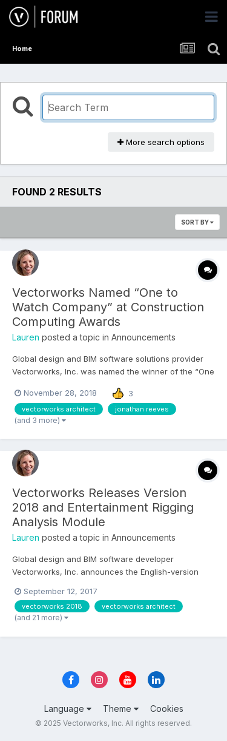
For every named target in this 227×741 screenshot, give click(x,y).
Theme (121, 708)
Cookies (166, 708)
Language (67, 708)
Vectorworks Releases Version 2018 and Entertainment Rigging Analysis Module (103, 507)
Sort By (197, 222)
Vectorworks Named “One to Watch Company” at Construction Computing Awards (108, 307)
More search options (161, 142)
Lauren (25, 337)
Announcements (143, 337)
